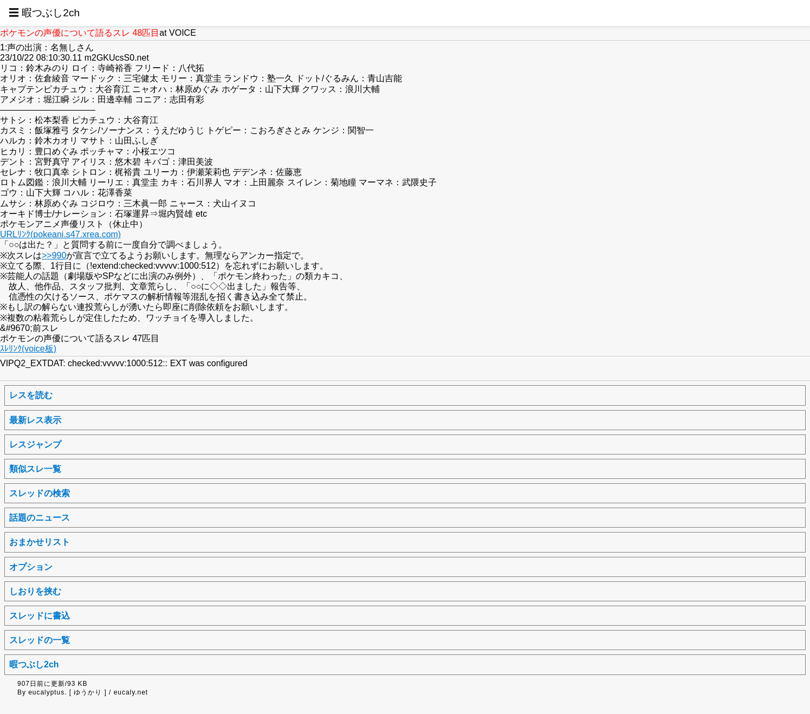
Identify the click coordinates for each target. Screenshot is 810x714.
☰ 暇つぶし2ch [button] (44, 12)
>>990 (54, 255)
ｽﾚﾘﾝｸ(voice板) (28, 348)
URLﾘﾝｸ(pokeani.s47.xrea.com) (60, 234)
